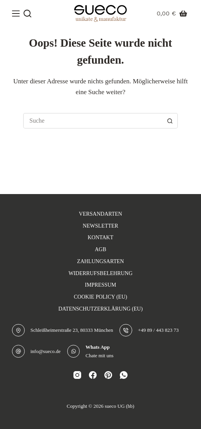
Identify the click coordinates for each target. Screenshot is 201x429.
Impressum (100, 285)
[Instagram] (77, 375)
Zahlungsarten (100, 261)
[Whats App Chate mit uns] (73, 351)
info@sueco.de (46, 351)
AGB (100, 249)
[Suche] (27, 13)
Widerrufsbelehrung (100, 273)
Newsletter (100, 226)
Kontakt (101, 237)
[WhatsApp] (124, 375)
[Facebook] (93, 375)
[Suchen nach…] (92, 120)
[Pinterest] (108, 375)
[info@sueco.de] (18, 351)
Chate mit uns (99, 355)
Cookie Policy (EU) (100, 297)
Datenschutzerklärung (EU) (100, 309)
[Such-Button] (170, 120)
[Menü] (16, 13)
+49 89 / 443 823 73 (158, 330)
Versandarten (100, 214)
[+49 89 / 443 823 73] (125, 330)
